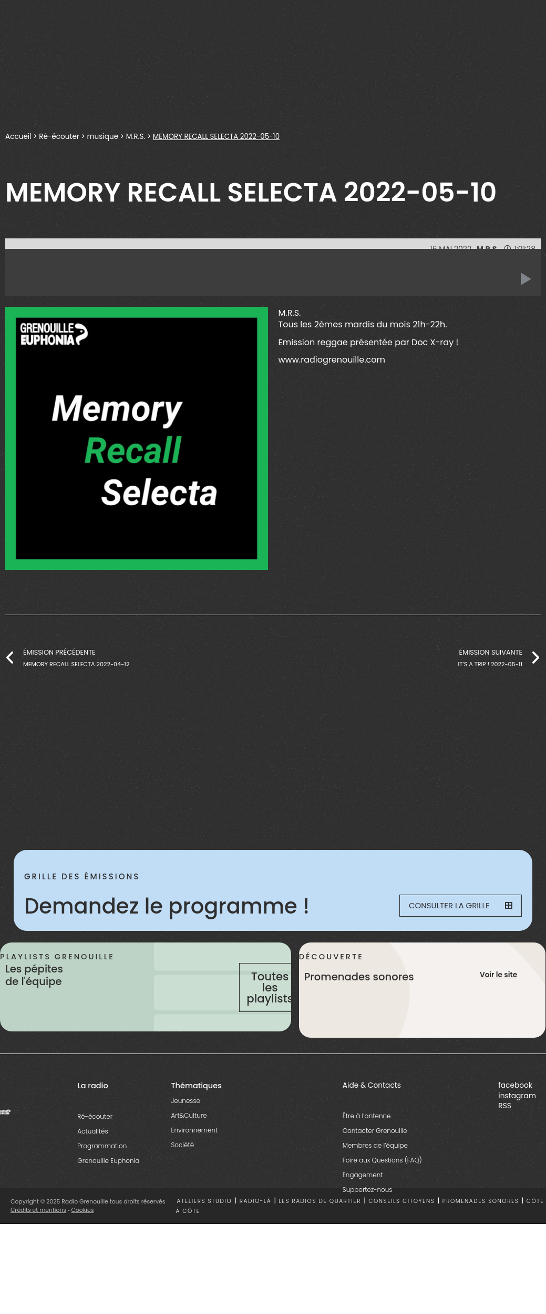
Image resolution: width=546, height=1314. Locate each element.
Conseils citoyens (401, 1221)
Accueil (18, 136)
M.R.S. (137, 136)
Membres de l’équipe (375, 1164)
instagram (517, 1115)
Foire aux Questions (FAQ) (382, 1179)
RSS (504, 1126)
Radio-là (255, 1221)
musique (104, 136)
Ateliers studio (204, 1221)
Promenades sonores (480, 1221)
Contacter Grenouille (375, 1150)
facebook (515, 1105)
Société (182, 1164)
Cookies (82, 1229)
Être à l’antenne (367, 1135)
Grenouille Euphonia (108, 1180)
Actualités (92, 1150)
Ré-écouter (59, 136)
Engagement (363, 1194)
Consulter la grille (455, 906)
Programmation (102, 1165)
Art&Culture (189, 1134)
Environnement (194, 1149)
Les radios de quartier (320, 1221)
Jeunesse (185, 1120)
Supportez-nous (368, 1209)
